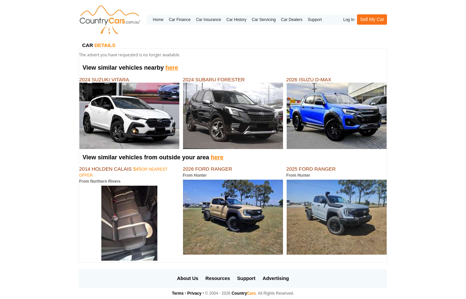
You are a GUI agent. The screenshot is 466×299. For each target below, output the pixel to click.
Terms (178, 293)
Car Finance (180, 19)
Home (158, 19)
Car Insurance (208, 19)
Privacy (194, 293)
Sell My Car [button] (372, 19)
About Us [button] (187, 278)
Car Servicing (264, 19)
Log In (348, 19)
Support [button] (246, 278)
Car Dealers (291, 19)
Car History (236, 19)
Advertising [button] (276, 278)
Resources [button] (217, 278)
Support (315, 19)
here (171, 67)
